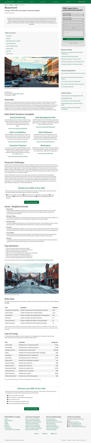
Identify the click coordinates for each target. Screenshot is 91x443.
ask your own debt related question (44, 260)
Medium (45, 433)
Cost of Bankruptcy (50, 423)
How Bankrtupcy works (51, 420)
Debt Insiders (10, 2)
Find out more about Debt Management (45, 127)
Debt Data (8, 51)
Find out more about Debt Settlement (45, 141)
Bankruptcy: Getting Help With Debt (69, 56)
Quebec (6, 423)
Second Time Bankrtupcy (52, 428)
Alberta (16, 4)
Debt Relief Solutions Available (13, 41)
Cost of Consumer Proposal (31, 423)
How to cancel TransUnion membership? (70, 81)
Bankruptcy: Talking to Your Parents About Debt (72, 61)
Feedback (64, 440)
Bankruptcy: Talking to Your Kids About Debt (71, 64)
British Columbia (8, 420)
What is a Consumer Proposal (32, 419)
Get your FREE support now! (73, 39)
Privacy (74, 440)
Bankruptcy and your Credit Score (54, 422)
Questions (43, 1)
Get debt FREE (81, 1)
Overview (8, 38)
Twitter (37, 433)
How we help (20, 1)
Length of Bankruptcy (51, 425)
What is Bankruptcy (50, 419)
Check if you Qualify (31, 202)
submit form (76, 422)
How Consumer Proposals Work (32, 420)
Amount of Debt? (67, 13)
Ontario (6, 419)
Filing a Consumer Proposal (31, 429)
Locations (11, 4)
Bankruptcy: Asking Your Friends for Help (71, 59)
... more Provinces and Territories (12, 429)
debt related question (30, 260)
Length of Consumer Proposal (32, 425)
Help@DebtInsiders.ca (77, 425)
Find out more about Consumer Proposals (18, 156)
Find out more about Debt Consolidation (17, 141)
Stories (31, 1)
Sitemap (69, 440)
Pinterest (54, 433)
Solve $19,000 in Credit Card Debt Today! (70, 101)
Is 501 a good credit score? (67, 86)
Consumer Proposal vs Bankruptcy (33, 428)
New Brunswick (8, 428)
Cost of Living (9, 53)
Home (6, 4)
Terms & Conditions (81, 440)
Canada (21, 93)
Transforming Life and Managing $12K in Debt (72, 95)
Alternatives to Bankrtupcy (52, 426)
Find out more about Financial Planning (17, 128)
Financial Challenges (11, 43)
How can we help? (67, 17)
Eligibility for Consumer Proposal (33, 422)
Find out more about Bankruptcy (45, 153)
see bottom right (77, 423)
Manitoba (7, 425)
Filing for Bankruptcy (51, 429)
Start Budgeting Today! (66, 98)
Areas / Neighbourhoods (12, 46)
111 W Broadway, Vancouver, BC (78, 426)
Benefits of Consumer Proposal (32, 426)
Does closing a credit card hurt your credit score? (72, 84)
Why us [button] (68, 1)
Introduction (9, 36)
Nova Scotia (7, 426)
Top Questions (9, 48)
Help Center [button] (56, 1)
